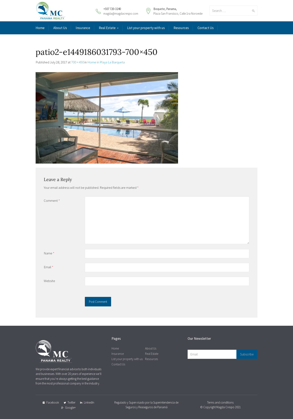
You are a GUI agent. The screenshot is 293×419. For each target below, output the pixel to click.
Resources (181, 28)
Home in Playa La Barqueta (106, 62)
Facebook (52, 402)
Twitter (71, 402)
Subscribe (247, 354)
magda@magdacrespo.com (120, 13)
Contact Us (206, 28)
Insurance (83, 28)
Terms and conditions (220, 402)
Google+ (70, 407)
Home (40, 28)
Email (48, 267)
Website (49, 281)
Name (49, 253)
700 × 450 (77, 62)
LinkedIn (89, 402)
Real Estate (107, 28)
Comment (52, 200)
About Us (60, 28)
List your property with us (146, 28)
